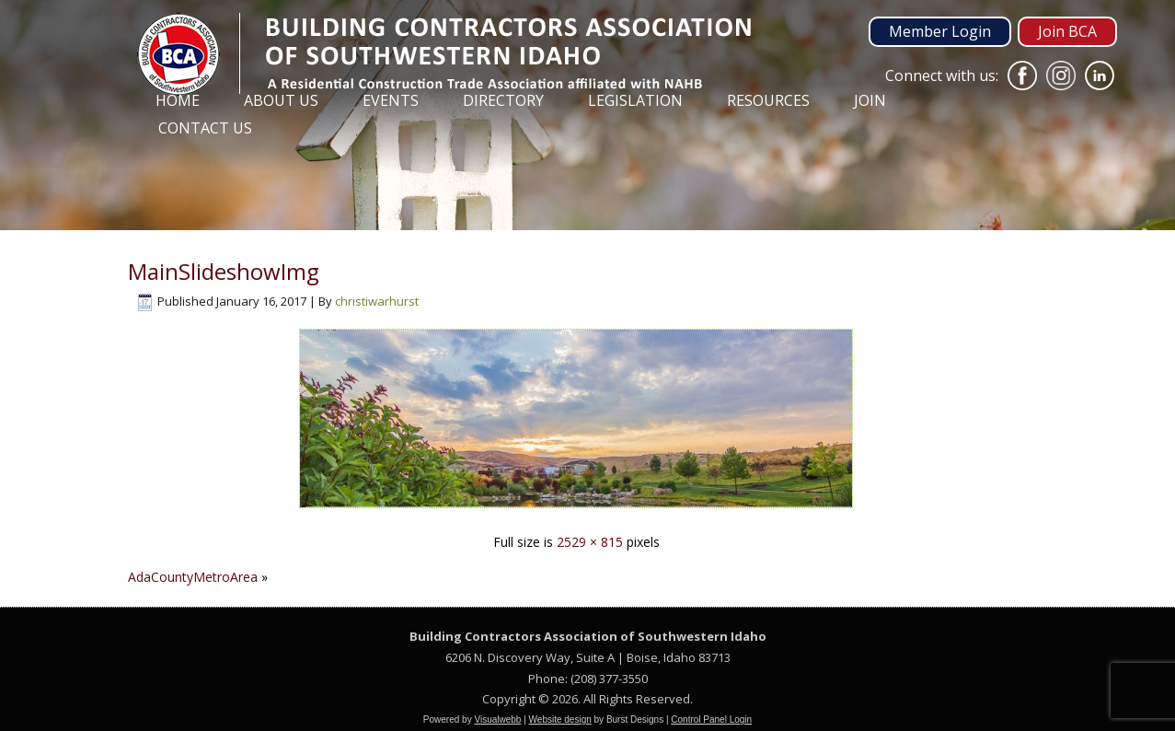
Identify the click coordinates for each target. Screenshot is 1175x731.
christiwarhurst (377, 301)
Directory (503, 100)
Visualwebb (497, 719)
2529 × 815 (590, 542)
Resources (768, 100)
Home (178, 100)
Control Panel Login (711, 719)
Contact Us (205, 128)
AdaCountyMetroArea (193, 577)
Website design (560, 719)
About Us (281, 100)
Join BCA (1067, 31)
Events (391, 100)
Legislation (635, 100)
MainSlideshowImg (223, 271)
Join (870, 100)
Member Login (940, 31)
